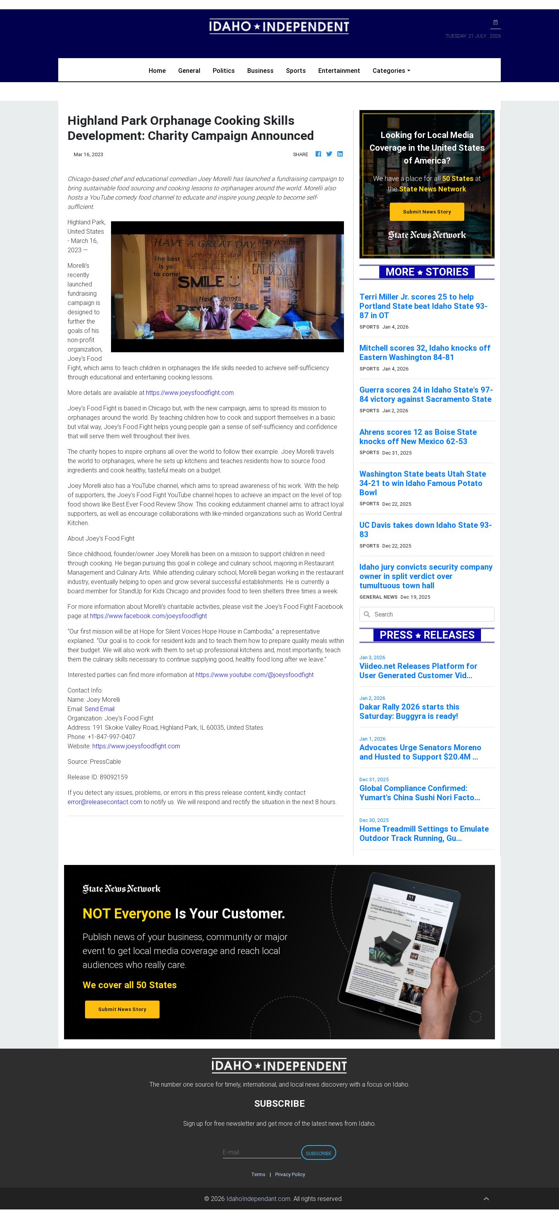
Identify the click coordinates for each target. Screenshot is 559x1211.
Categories (389, 70)
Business (260, 70)
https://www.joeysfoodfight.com (190, 392)
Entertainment (339, 70)
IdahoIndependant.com (258, 1198)
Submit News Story (427, 211)
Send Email (100, 709)
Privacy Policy (290, 1174)
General (189, 70)
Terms (258, 1174)
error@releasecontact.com (105, 802)
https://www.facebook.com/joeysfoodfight (148, 616)
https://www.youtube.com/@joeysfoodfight (255, 675)
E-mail (231, 1152)
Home (160, 69)
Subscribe (319, 1153)
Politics (224, 70)
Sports (296, 70)
